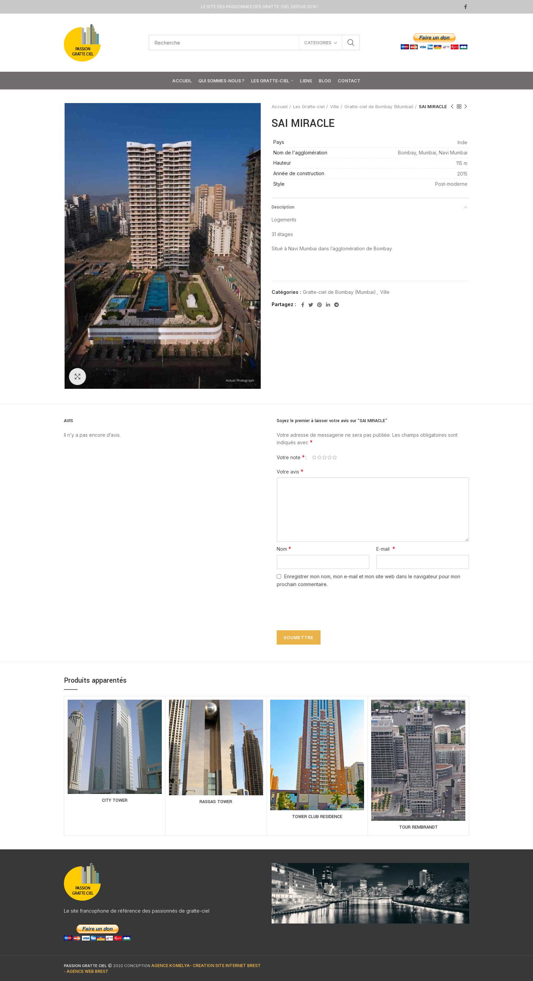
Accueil (280, 106)
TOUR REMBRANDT (418, 827)
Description (283, 207)
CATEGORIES (317, 42)
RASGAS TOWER (216, 802)
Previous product (452, 106)
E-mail (385, 548)
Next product (466, 106)
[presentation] (325, 605)
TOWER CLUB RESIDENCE (317, 817)
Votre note (291, 457)
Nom (284, 548)
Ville (334, 106)
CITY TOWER (114, 800)
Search (350, 42)
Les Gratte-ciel (309, 106)
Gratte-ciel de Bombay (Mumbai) (378, 106)
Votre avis (290, 471)
